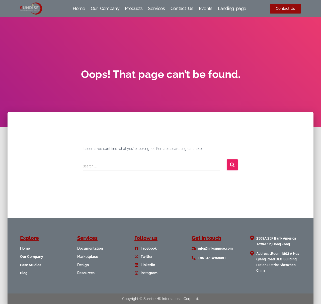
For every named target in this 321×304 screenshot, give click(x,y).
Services (156, 8)
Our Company (105, 8)
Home (79, 8)
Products (133, 8)
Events (205, 8)
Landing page (232, 8)
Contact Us (182, 8)
